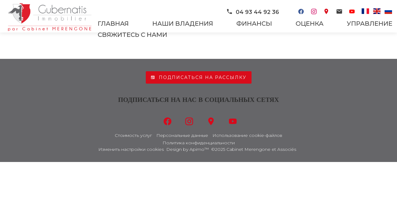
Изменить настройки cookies (131, 149)
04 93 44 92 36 (252, 12)
